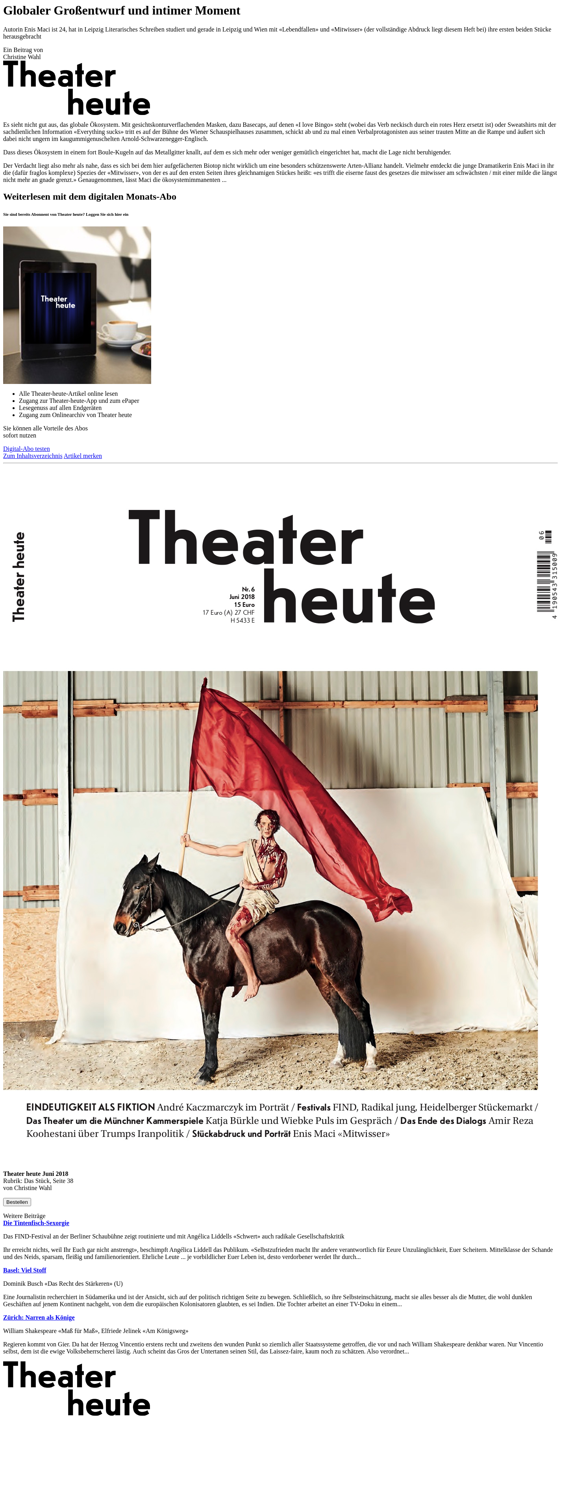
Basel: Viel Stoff (24, 1270)
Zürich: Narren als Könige (38, 1317)
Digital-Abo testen (26, 448)
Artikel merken (83, 455)
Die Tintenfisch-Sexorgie (36, 1223)
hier (118, 214)
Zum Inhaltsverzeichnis (33, 455)
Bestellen (17, 1202)
